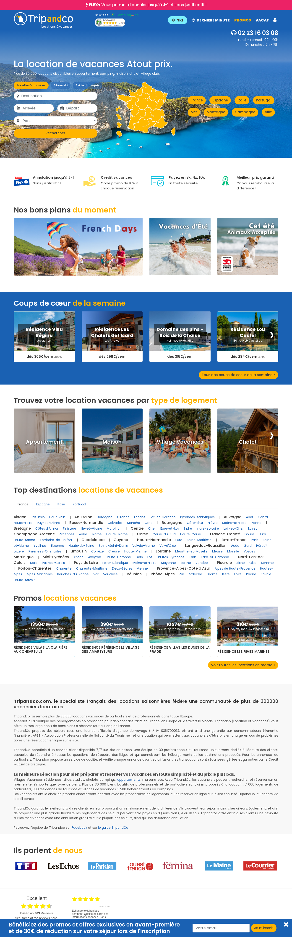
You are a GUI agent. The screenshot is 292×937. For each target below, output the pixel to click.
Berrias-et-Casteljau (247, 340)
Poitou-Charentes (35, 568)
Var (96, 574)
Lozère (19, 551)
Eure (178, 540)
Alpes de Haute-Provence (235, 568)
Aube (83, 534)
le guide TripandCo (113, 827)
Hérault (262, 545)
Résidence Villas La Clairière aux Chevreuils (41, 649)
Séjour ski (61, 85)
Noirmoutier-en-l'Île (180, 340)
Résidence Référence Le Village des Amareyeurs (110, 649)
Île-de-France (233, 539)
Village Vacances (180, 442)
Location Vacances (31, 85)
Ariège (78, 557)
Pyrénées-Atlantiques (197, 517)
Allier (249, 517)
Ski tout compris (87, 85)
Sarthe (185, 562)
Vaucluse (110, 574)
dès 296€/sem (112, 357)
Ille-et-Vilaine (91, 528)
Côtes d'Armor (46, 528)
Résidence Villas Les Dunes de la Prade (179, 649)
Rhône (251, 574)
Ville (268, 112)
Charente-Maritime (91, 568)
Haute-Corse (190, 534)
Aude (235, 545)
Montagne (216, 112)
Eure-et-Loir (170, 528)
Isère (226, 574)
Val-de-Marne (143, 545)
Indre (188, 528)
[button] (222, 20)
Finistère (69, 528)
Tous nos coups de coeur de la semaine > (238, 374)
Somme (267, 562)
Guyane (121, 539)
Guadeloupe (92, 539)
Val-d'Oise (167, 545)
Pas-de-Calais (53, 562)
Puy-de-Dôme (48, 522)
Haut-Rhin (57, 517)
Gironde (123, 517)
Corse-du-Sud (164, 534)
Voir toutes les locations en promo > (243, 665)
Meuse (217, 551)
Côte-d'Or (195, 522)
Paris (254, 540)
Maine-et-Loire (144, 562)
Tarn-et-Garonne (215, 557)
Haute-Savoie (25, 580)
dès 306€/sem (44, 357)
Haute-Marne (117, 534)
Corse (142, 534)
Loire (238, 574)
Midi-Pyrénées (56, 557)
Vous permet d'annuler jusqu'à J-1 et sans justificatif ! (147, 5)
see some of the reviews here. (36, 918)
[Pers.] (59, 120)
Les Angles (112, 340)
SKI (177, 20)
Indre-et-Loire (208, 528)
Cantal (263, 517)
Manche (133, 522)
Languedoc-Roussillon (206, 545)
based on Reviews (36, 913)
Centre (137, 528)
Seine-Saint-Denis (113, 545)
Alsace (20, 517)
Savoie (266, 574)
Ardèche (195, 574)
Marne (97, 534)
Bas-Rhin (38, 517)
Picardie (224, 562)
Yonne (256, 522)
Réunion (134, 574)
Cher (152, 528)
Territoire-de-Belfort (56, 540)
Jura (262, 534)
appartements (129, 779)
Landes (139, 517)
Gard (248, 545)
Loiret (252, 528)
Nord (33, 562)
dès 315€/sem (180, 357)
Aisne (240, 562)
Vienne (142, 568)
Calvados (115, 522)
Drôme (212, 574)
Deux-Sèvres (122, 568)
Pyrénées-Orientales (45, 551)
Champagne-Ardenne (34, 534)
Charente (64, 568)
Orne (149, 522)
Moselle (233, 551)
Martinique (24, 557)
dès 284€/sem (247, 357)
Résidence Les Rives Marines (243, 652)
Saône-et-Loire (234, 522)
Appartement (44, 442)
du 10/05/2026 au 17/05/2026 (180, 629)
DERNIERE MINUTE (211, 20)
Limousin (78, 551)
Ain (181, 574)
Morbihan (114, 528)
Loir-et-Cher (234, 528)
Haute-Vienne (135, 551)
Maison (112, 442)
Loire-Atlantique (115, 562)
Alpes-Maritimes (40, 574)
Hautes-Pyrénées (170, 557)
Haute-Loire (23, 522)
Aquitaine (83, 517)
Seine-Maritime (199, 540)
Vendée (202, 562)
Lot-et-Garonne (163, 517)
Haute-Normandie (154, 539)
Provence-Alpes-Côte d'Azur (183, 568)
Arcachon (44, 340)
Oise (252, 562)
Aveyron (94, 557)
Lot (149, 557)
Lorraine (163, 551)
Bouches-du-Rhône (73, 574)
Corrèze (97, 551)
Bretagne (22, 528)
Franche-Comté (225, 534)
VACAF (262, 20)
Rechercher (55, 133)
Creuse (114, 551)
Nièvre (213, 522)
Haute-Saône (24, 540)
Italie (241, 100)
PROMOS (242, 20)
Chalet (248, 442)
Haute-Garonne (118, 557)
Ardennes (66, 534)
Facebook (79, 827)
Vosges (249, 551)
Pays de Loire (86, 562)
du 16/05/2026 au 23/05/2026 (44, 629)
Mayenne (168, 562)
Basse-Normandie (86, 522)
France (197, 100)
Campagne (245, 112)
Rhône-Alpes (163, 574)
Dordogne (104, 517)
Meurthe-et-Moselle (191, 551)
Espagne (220, 100)
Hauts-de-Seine (81, 545)
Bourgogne (172, 522)
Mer (194, 112)
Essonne (57, 545)
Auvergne (232, 517)
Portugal (263, 100)
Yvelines (40, 545)
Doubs (250, 534)
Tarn (192, 557)
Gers (139, 557)
